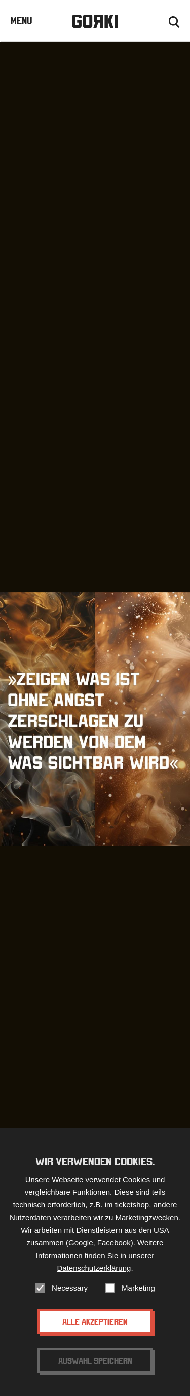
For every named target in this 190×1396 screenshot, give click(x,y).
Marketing (138, 1293)
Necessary (70, 1293)
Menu (21, 20)
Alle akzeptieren (95, 1326)
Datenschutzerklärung (94, 1273)
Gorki (95, 21)
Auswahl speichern (95, 1366)
